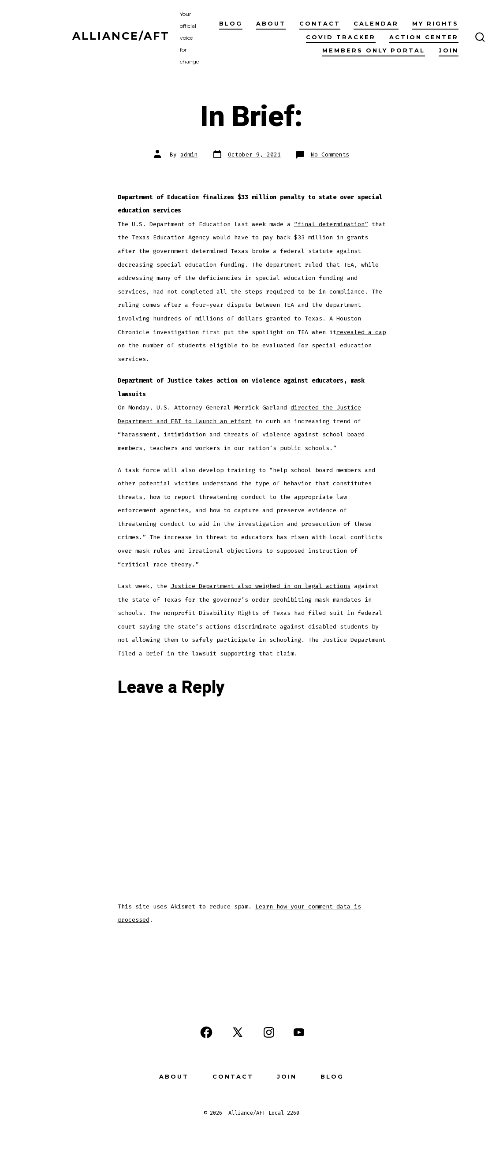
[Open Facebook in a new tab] (206, 1032)
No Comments (330, 154)
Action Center (423, 37)
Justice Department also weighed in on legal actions (260, 586)
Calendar (376, 23)
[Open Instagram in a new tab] (269, 1032)
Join (448, 50)
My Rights (435, 23)
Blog (230, 23)
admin (189, 154)
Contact (319, 23)
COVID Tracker (341, 37)
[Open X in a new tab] (237, 1032)
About (271, 23)
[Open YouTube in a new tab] (299, 1032)
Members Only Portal (373, 50)
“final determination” (331, 224)
